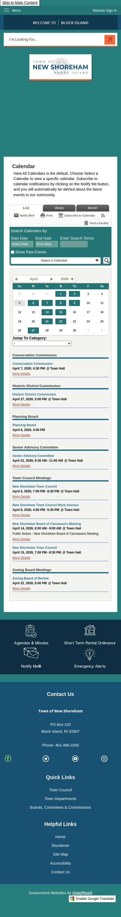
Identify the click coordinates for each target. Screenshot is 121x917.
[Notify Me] (24, 215)
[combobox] (22, 244)
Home (60, 837)
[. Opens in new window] (16, 758)
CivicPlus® (82, 893)
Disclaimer (60, 845)
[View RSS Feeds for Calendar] (103, 215)
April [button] (34, 279)
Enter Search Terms (77, 238)
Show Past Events (30, 252)
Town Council (60, 790)
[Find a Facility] (96, 223)
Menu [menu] (16, 10)
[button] (109, 40)
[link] (104, 10)
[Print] (46, 215)
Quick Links (60, 777)
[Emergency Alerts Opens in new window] (89, 658)
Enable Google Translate (92, 898)
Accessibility (60, 863)
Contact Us (60, 872)
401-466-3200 (67, 745)
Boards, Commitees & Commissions (60, 807)
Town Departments (61, 799)
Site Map (60, 854)
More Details (21, 374)
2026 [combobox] (65, 279)
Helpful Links (60, 824)
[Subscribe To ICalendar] (76, 215)
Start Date (19, 238)
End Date (43, 238)
